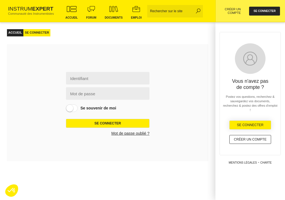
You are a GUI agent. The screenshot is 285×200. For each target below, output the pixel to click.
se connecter (265, 10)
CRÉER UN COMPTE (233, 11)
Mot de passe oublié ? (130, 133)
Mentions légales (243, 162)
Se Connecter (250, 125)
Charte (266, 162)
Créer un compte (250, 139)
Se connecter (107, 123)
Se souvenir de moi (98, 108)
